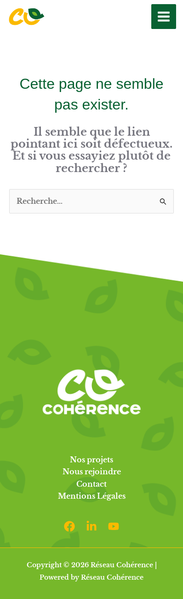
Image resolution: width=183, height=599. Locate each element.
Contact (91, 484)
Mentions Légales (92, 496)
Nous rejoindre (92, 471)
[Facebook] (69, 526)
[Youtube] (113, 526)
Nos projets (91, 459)
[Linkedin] (91, 526)
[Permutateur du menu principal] (163, 16)
